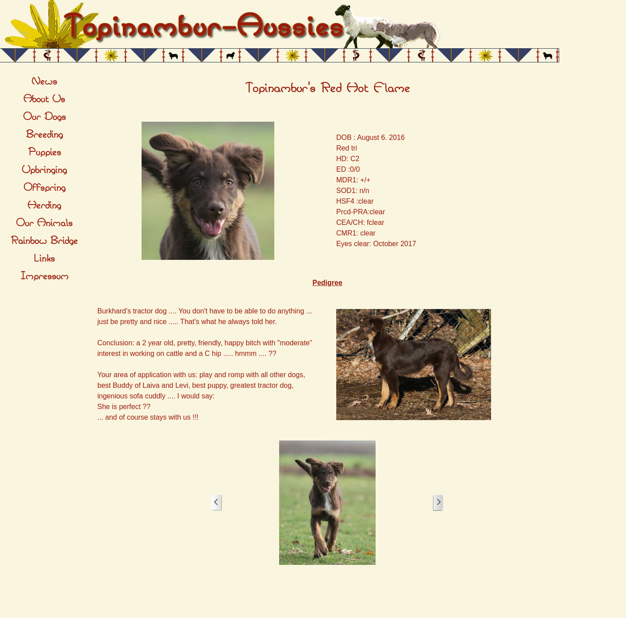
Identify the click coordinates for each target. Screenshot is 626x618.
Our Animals (44, 223)
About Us (44, 99)
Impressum (44, 276)
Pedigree (327, 282)
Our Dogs (44, 117)
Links (44, 258)
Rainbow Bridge (44, 241)
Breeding (44, 134)
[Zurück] (216, 502)
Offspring (44, 187)
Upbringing (44, 170)
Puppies (44, 152)
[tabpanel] (327, 88)
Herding (44, 205)
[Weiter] (438, 502)
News (44, 81)
